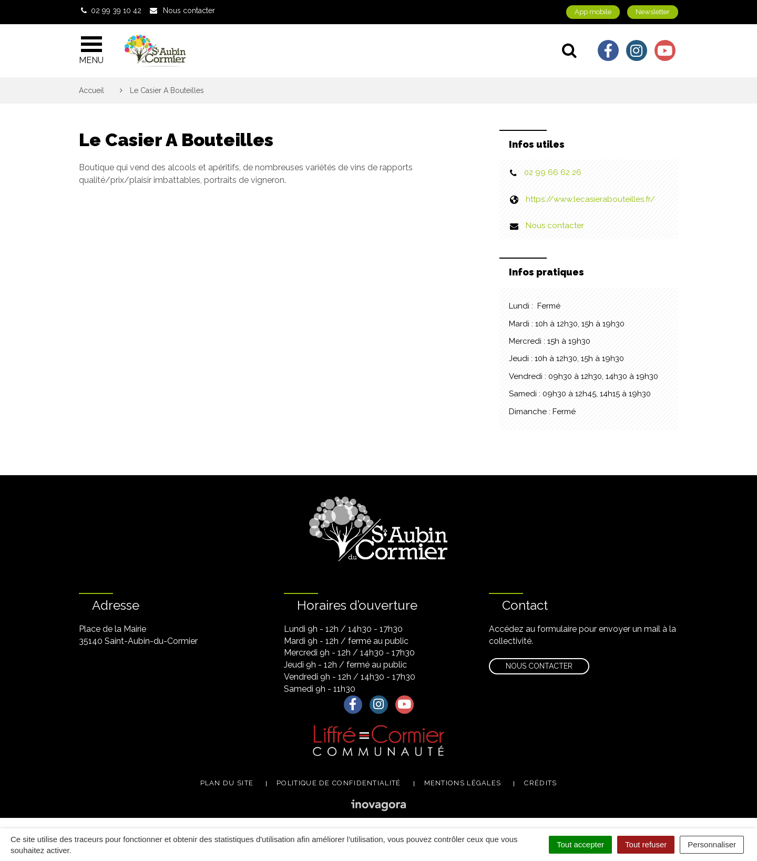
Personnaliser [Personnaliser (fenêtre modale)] (712, 844)
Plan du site (227, 783)
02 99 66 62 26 (552, 172)
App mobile (593, 12)
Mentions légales (463, 783)
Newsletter (653, 12)
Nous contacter (555, 225)
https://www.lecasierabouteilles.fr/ (590, 199)
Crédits (540, 783)
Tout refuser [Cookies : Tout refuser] (646, 844)
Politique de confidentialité (339, 783)
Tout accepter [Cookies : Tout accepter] (580, 844)
